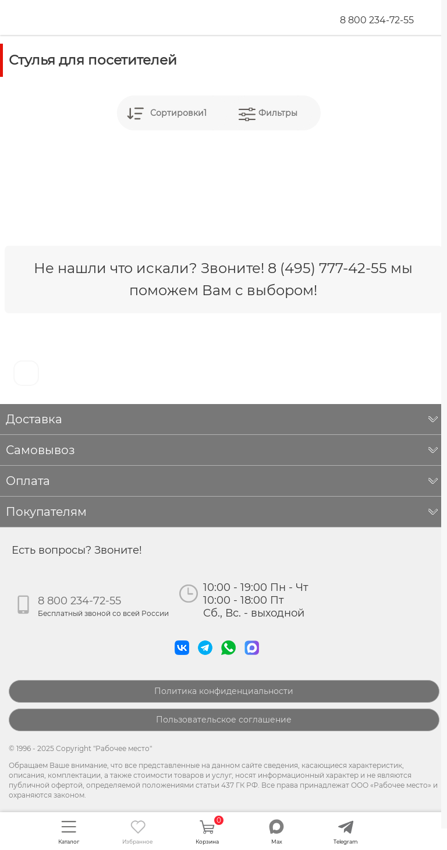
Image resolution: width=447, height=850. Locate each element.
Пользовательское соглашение (224, 719)
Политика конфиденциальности (223, 691)
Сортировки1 (178, 113)
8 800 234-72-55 (377, 20)
